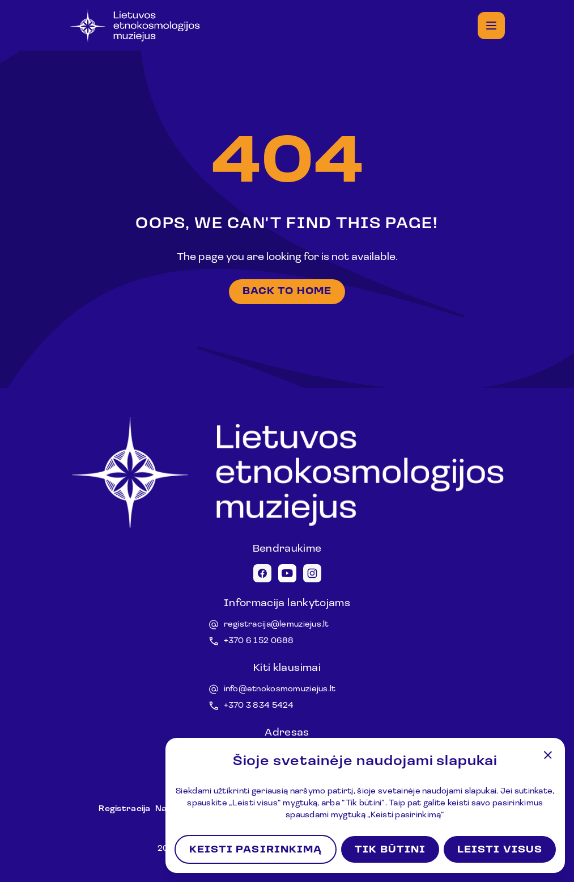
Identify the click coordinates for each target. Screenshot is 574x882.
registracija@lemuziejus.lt (276, 624)
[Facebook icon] (262, 573)
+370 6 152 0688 (259, 641)
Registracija (124, 809)
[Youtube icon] (287, 573)
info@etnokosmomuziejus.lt (280, 689)
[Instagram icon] (312, 573)
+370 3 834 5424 (259, 706)
